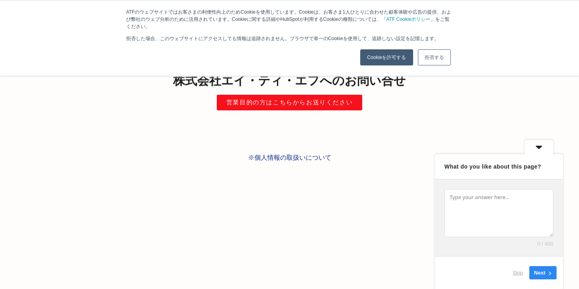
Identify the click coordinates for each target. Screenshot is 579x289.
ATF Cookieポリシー (408, 19)
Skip (518, 273)
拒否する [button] (434, 57)
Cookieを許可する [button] (386, 57)
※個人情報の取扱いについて (289, 157)
